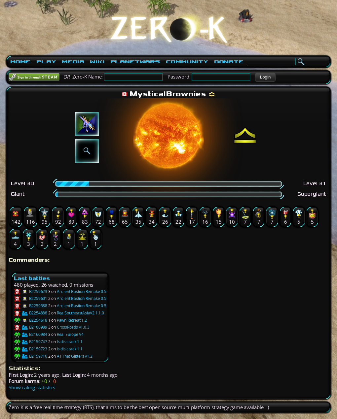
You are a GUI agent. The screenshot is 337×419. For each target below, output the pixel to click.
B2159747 (30, 341)
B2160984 (30, 334)
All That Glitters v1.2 (75, 356)
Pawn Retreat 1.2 (72, 320)
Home (20, 62)
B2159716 (30, 356)
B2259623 (30, 291)
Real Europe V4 (70, 334)
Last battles (32, 278)
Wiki (97, 62)
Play (46, 62)
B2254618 (30, 320)
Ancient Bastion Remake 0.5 (81, 291)
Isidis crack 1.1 (70, 341)
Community (187, 62)
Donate (228, 62)
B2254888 (30, 313)
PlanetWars (135, 62)
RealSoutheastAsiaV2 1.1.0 (80, 313)
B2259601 (30, 298)
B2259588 (30, 305)
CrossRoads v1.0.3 (73, 327)
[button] (265, 77)
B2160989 (30, 327)
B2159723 (30, 349)
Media (73, 62)
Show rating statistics (32, 387)
